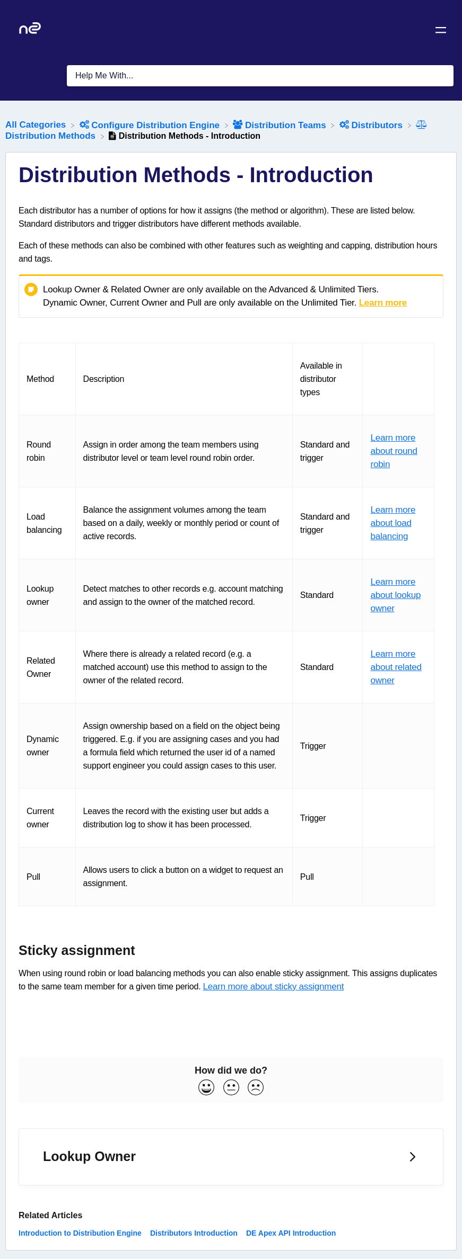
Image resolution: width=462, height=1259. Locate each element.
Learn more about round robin (393, 451)
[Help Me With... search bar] (260, 75)
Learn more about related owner (395, 667)
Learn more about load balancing (392, 523)
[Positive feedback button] (206, 1088)
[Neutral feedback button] (231, 1088)
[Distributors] (372, 125)
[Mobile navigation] (440, 31)
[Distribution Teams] (280, 125)
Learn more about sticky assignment (273, 986)
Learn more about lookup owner (395, 595)
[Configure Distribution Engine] (151, 125)
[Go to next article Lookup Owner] (231, 1156)
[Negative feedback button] (256, 1088)
